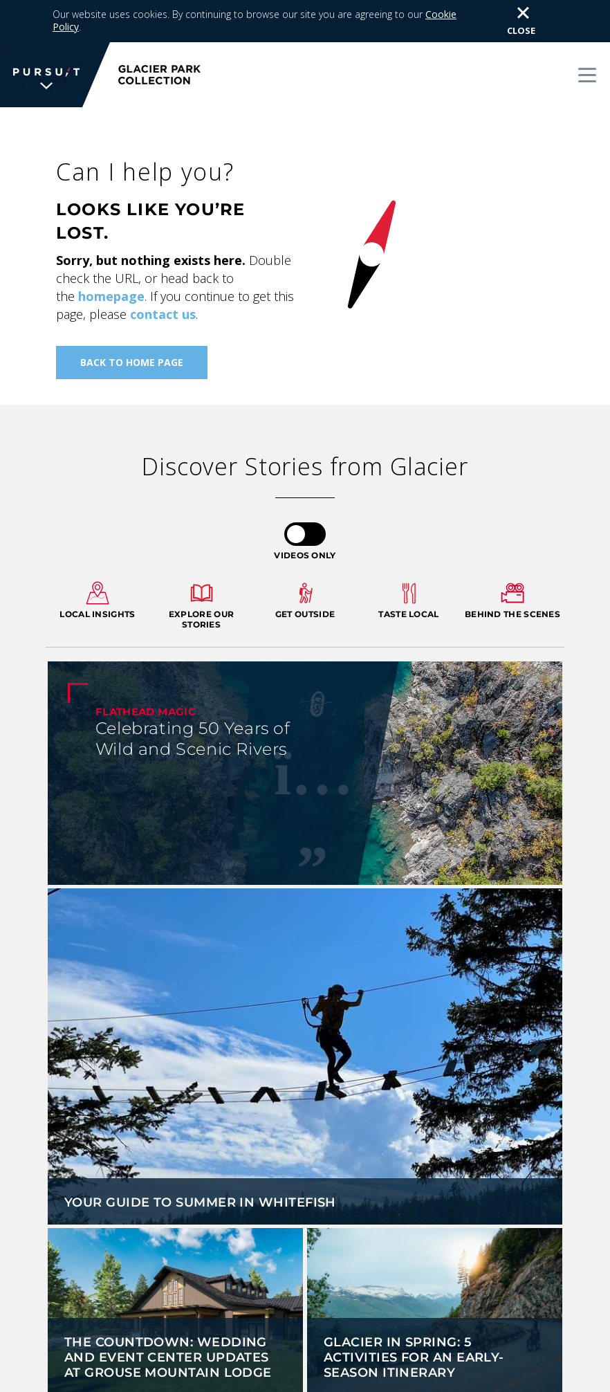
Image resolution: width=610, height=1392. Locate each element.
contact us (163, 272)
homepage (111, 254)
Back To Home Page (131, 320)
